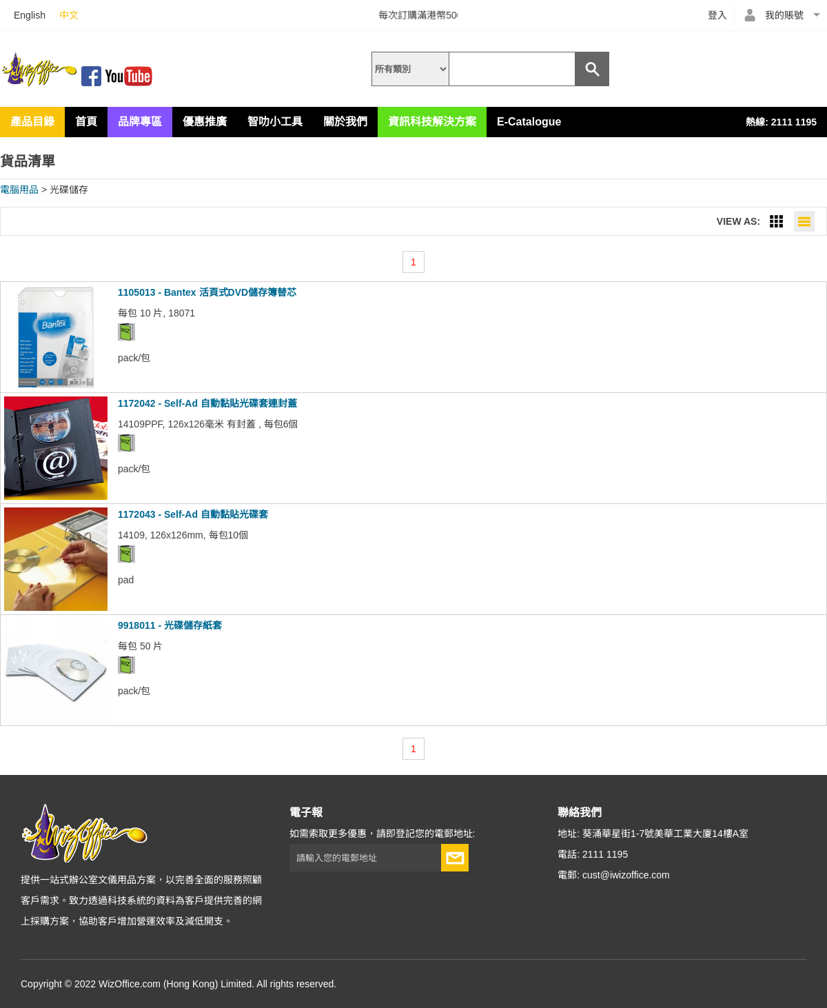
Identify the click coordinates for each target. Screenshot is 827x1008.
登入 (717, 15)
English (29, 15)
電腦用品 (19, 189)
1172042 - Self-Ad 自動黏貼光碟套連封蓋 (207, 403)
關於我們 (345, 122)
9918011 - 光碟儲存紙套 (170, 625)
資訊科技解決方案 (432, 122)
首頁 (86, 122)
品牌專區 (140, 122)
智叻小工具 (275, 122)
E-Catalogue (529, 122)
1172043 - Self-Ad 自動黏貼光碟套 (193, 514)
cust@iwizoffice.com (626, 874)
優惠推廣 (205, 122)
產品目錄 (32, 122)
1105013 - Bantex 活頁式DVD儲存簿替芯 (207, 292)
